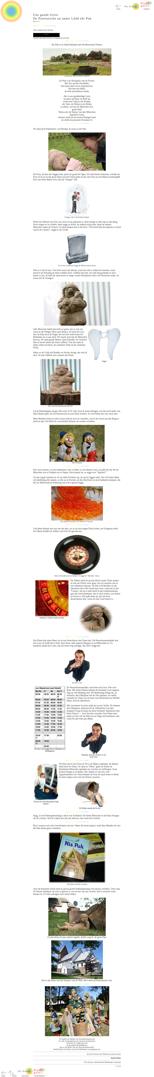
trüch (118, 9)
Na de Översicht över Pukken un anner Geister (104, 1054)
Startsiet (147, 9)
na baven (14, 1075)
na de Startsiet (39, 1076)
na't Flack (25, 1075)
